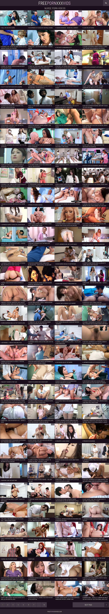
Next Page (96, 605)
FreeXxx (54, 3)
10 (44, 605)
